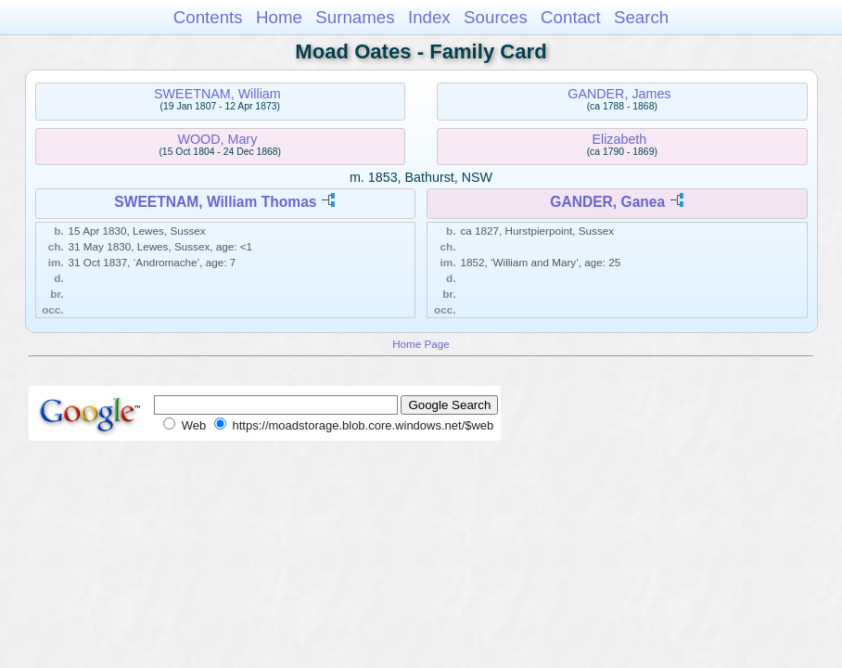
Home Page (421, 344)
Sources (496, 17)
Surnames (354, 17)
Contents (208, 17)
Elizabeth (619, 139)
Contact (571, 17)
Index (429, 17)
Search (641, 17)
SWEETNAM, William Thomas (215, 202)
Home (279, 17)
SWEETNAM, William (217, 93)
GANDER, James (619, 93)
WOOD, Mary (218, 139)
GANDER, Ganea (607, 202)
